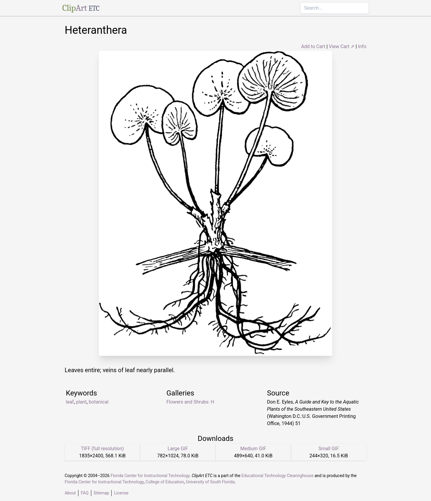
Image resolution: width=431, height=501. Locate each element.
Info (362, 46)
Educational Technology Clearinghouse (278, 475)
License (121, 493)
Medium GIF (253, 448)
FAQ (84, 493)
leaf (70, 402)
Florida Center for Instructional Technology (149, 475)
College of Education (164, 481)
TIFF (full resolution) (102, 448)
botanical (99, 402)
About (70, 493)
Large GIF (178, 448)
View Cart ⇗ (342, 46)
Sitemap (101, 493)
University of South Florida (210, 481)
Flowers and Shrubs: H (190, 402)
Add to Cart (313, 46)
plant (81, 402)
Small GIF (328, 448)
